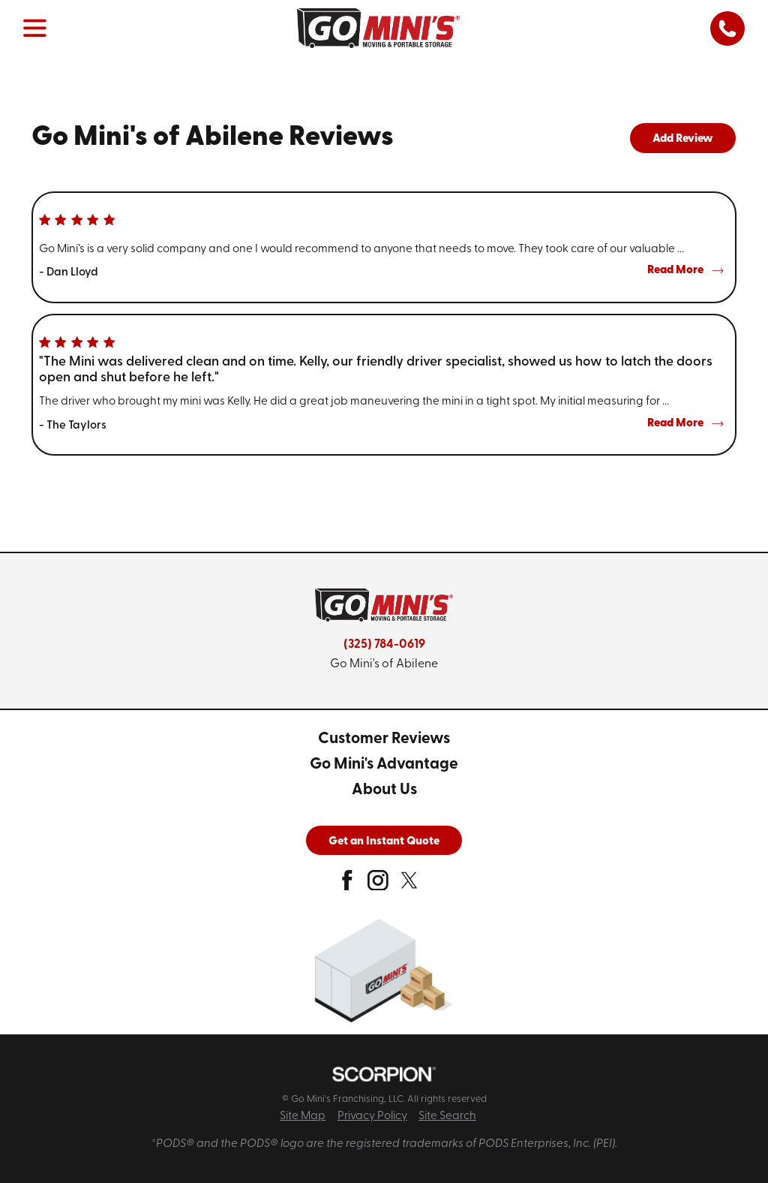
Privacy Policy (372, 1116)
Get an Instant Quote (384, 841)
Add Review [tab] (682, 139)
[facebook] (347, 885)
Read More (685, 270)
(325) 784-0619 (384, 645)
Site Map (303, 1116)
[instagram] (378, 885)
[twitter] (409, 885)
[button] (35, 28)
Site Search (447, 1116)
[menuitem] (384, 740)
